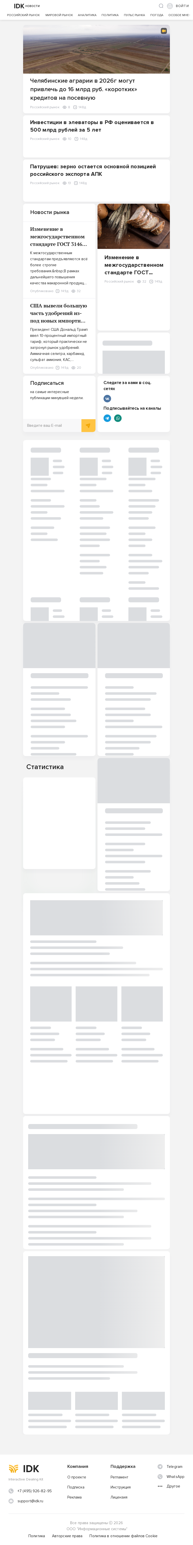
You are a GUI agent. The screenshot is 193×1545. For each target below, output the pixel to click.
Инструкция (121, 1487)
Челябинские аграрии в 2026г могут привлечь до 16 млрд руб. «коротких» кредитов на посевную (83, 89)
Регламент (120, 1477)
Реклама (74, 1497)
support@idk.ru (30, 1501)
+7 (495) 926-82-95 (35, 1491)
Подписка (75, 1487)
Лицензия (119, 1497)
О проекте (76, 1477)
